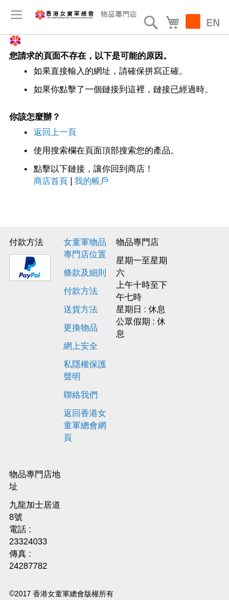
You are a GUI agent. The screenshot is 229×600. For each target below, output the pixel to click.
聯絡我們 (81, 395)
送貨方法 (81, 309)
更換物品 (81, 327)
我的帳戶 (92, 181)
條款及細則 (85, 272)
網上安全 (81, 346)
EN (213, 23)
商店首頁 (51, 181)
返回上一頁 (55, 132)
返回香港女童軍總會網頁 (85, 425)
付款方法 (81, 291)
